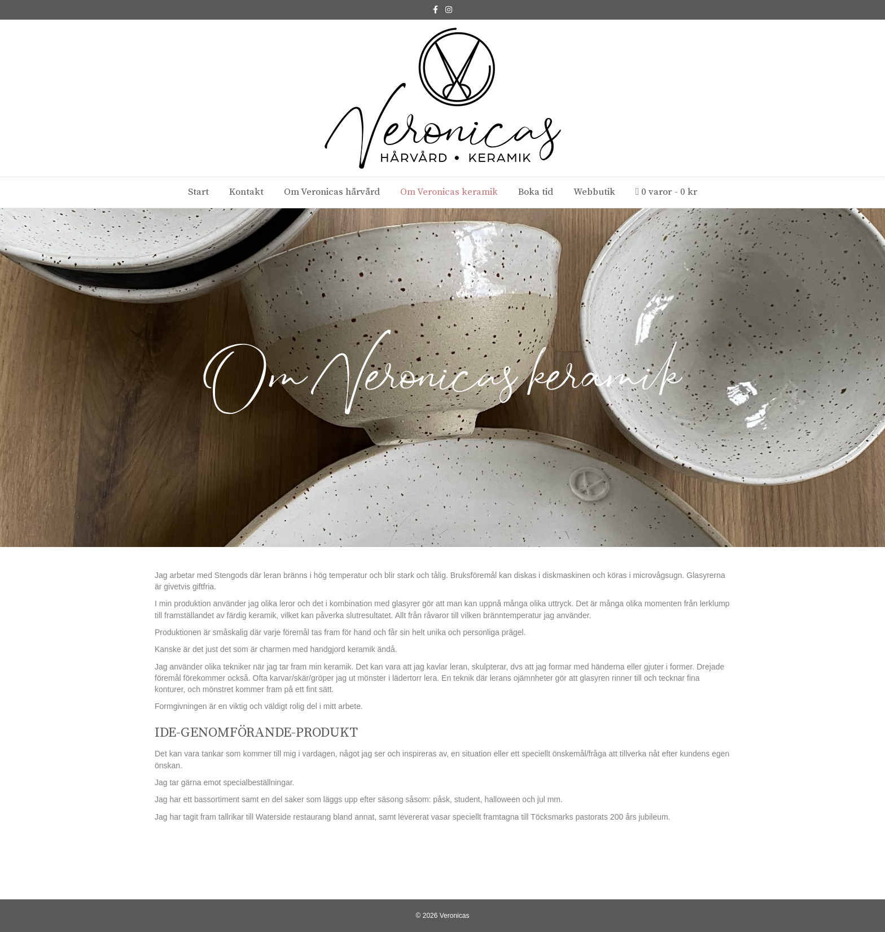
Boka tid (535, 192)
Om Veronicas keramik (449, 192)
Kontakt (246, 192)
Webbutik (594, 192)
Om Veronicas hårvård (332, 192)
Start (198, 192)
